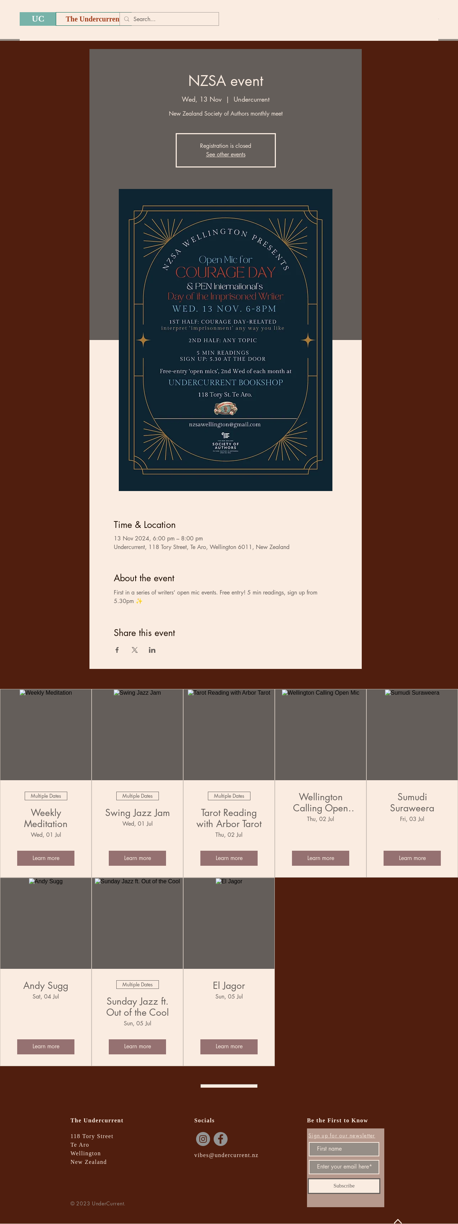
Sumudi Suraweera (412, 803)
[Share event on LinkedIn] (152, 650)
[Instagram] (203, 1139)
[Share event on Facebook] (117, 650)
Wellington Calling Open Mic (320, 803)
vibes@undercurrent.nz (226, 1155)
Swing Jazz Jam (137, 813)
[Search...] (168, 19)
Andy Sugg (45, 985)
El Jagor (229, 985)
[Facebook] (221, 1139)
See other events (225, 154)
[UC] (38, 19)
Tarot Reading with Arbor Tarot (229, 818)
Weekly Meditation (46, 818)
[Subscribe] (344, 1186)
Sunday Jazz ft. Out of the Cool (137, 1007)
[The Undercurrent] (94, 19)
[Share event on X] (134, 650)
